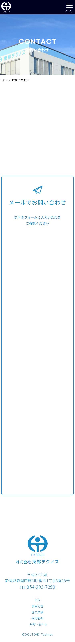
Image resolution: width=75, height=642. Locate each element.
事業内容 (37, 606)
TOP (4, 80)
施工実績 (37, 612)
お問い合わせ (38, 624)
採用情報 (37, 618)
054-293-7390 (41, 586)
